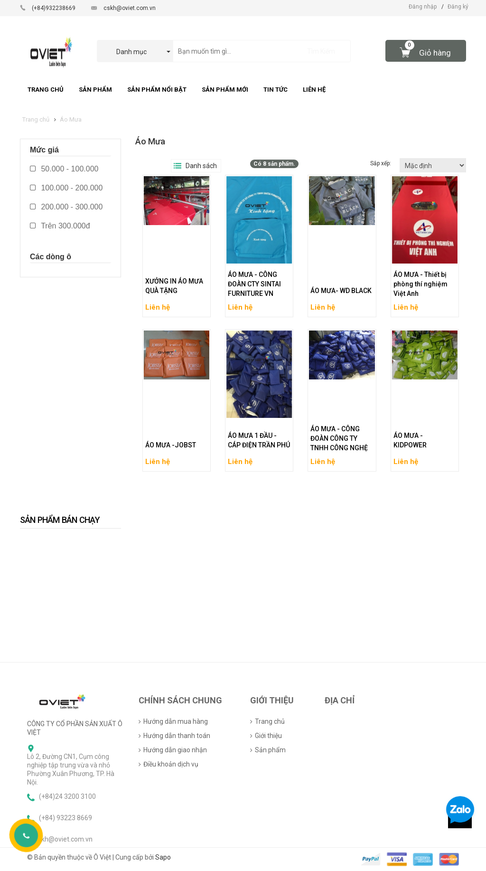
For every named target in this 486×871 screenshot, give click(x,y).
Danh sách (201, 166)
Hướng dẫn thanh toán (176, 735)
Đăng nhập (423, 6)
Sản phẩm (270, 750)
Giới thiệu (268, 735)
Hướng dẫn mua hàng (175, 721)
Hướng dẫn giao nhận (175, 750)
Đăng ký (458, 6)
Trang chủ (270, 721)
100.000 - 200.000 (66, 188)
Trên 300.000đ (60, 226)
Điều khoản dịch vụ (170, 764)
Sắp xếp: (381, 163)
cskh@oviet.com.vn (129, 8)
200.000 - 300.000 (66, 207)
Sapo (163, 857)
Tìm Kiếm (321, 51)
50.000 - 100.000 (64, 169)
